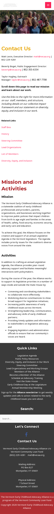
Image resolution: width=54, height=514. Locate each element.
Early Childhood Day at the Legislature (27, 384)
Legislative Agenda (27, 355)
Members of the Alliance (27, 371)
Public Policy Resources (27, 358)
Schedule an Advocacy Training (27, 378)
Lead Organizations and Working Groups (27, 368)
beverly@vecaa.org (11, 69)
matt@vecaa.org (42, 56)
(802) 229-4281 (17, 455)
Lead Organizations (11, 147)
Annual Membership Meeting (27, 387)
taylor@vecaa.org (21, 79)
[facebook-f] (27, 434)
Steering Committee (11, 140)
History (5, 133)
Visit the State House (27, 381)
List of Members (10, 153)
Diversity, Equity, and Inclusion (16, 160)
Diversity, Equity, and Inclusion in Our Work (27, 361)
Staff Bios (6, 127)
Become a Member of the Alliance (27, 374)
